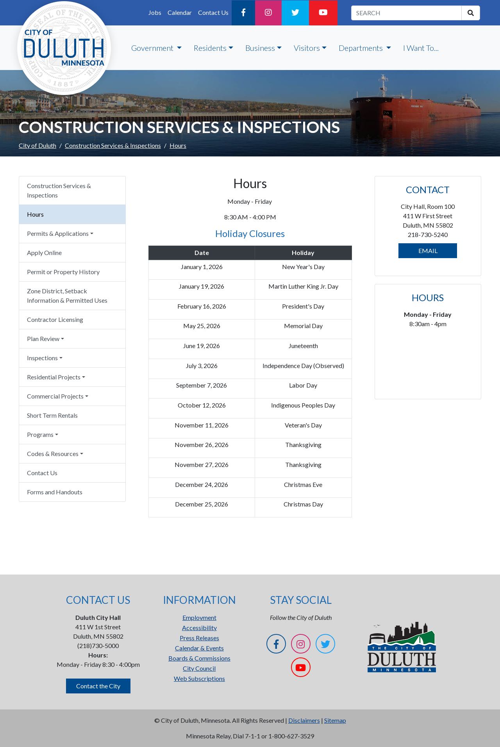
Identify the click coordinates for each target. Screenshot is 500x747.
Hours (35, 214)
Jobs (154, 12)
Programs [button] (40, 434)
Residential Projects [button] (53, 377)
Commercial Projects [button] (55, 396)
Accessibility (199, 627)
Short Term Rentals (52, 415)
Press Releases (199, 637)
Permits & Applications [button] (58, 233)
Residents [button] (210, 47)
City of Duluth (37, 145)
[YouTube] (323, 12)
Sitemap (335, 720)
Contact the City (98, 686)
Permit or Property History (63, 271)
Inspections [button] (42, 357)
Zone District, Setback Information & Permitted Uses (67, 295)
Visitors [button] (307, 47)
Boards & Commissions (199, 658)
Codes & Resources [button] (53, 453)
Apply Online (44, 252)
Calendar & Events (199, 648)
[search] (470, 12)
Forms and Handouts (54, 492)
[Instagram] (268, 12)
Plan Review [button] (43, 338)
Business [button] (260, 47)
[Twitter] (295, 12)
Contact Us (213, 12)
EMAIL (428, 250)
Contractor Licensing (55, 319)
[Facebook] (243, 12)
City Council (199, 668)
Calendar (180, 12)
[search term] (406, 12)
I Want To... (421, 47)
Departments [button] (361, 47)
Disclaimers (304, 720)
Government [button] (153, 47)
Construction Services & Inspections (113, 145)
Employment (199, 617)
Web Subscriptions (199, 678)
